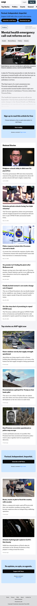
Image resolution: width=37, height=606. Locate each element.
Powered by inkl (18, 601)
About (22, 597)
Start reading (18, 127)
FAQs (17, 597)
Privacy (12, 597)
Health (4, 41)
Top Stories (5, 7)
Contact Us (28, 597)
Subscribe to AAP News (9, 20)
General (31, 7)
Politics (15, 7)
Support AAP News (18, 571)
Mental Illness (12, 41)
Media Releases (18, 599)
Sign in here (23, 132)
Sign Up (32, 2)
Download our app (25, 20)
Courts (22, 7)
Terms (7, 597)
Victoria (26, 41)
